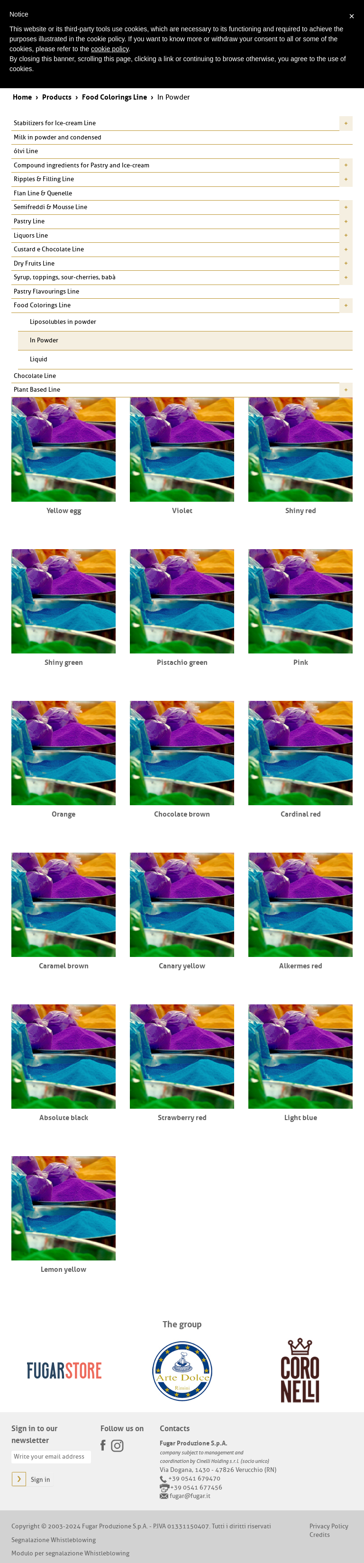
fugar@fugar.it (190, 1496)
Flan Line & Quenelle (43, 193)
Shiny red (300, 509)
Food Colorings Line (42, 305)
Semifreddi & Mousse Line (50, 207)
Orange (63, 813)
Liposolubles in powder (63, 322)
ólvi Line (26, 151)
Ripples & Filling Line (44, 179)
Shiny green (64, 661)
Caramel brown (64, 965)
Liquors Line (31, 235)
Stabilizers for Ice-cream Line (55, 123)
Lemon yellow (63, 1268)
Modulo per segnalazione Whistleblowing (70, 1553)
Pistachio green (182, 661)
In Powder (44, 340)
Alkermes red (300, 965)
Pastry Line (29, 221)
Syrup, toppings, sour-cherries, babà (65, 277)
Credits (319, 1535)
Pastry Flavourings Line (46, 291)
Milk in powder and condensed (57, 137)
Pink (300, 661)
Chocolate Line (35, 376)
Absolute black (63, 1116)
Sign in (40, 1480)
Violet (182, 509)
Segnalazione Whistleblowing (53, 1540)
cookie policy (109, 49)
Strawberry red (182, 1116)
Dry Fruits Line (34, 263)
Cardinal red (301, 813)
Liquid (38, 359)
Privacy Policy (328, 1526)
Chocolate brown (182, 813)
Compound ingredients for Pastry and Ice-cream (81, 165)
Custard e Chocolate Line (49, 249)
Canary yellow (182, 965)
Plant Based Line (37, 390)
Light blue (300, 1116)
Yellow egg (63, 509)
